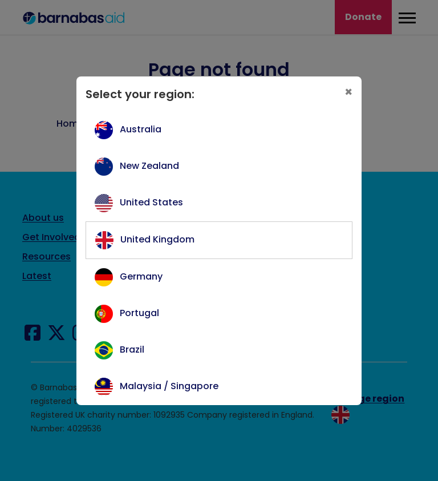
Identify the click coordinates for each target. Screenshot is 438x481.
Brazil (132, 349)
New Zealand (149, 165)
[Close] (348, 92)
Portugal (139, 313)
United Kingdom (157, 239)
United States (151, 202)
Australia (140, 129)
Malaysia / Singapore (169, 386)
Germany (141, 276)
